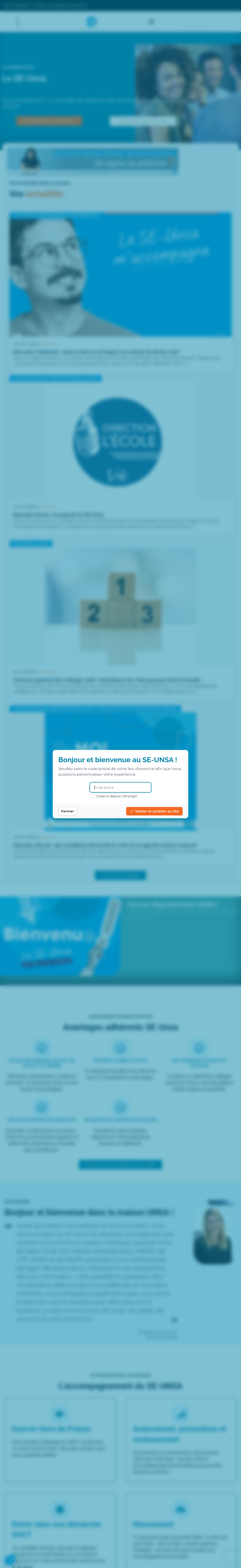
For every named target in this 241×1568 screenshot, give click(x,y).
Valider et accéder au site (154, 811)
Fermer (67, 811)
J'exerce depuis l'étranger (113, 796)
